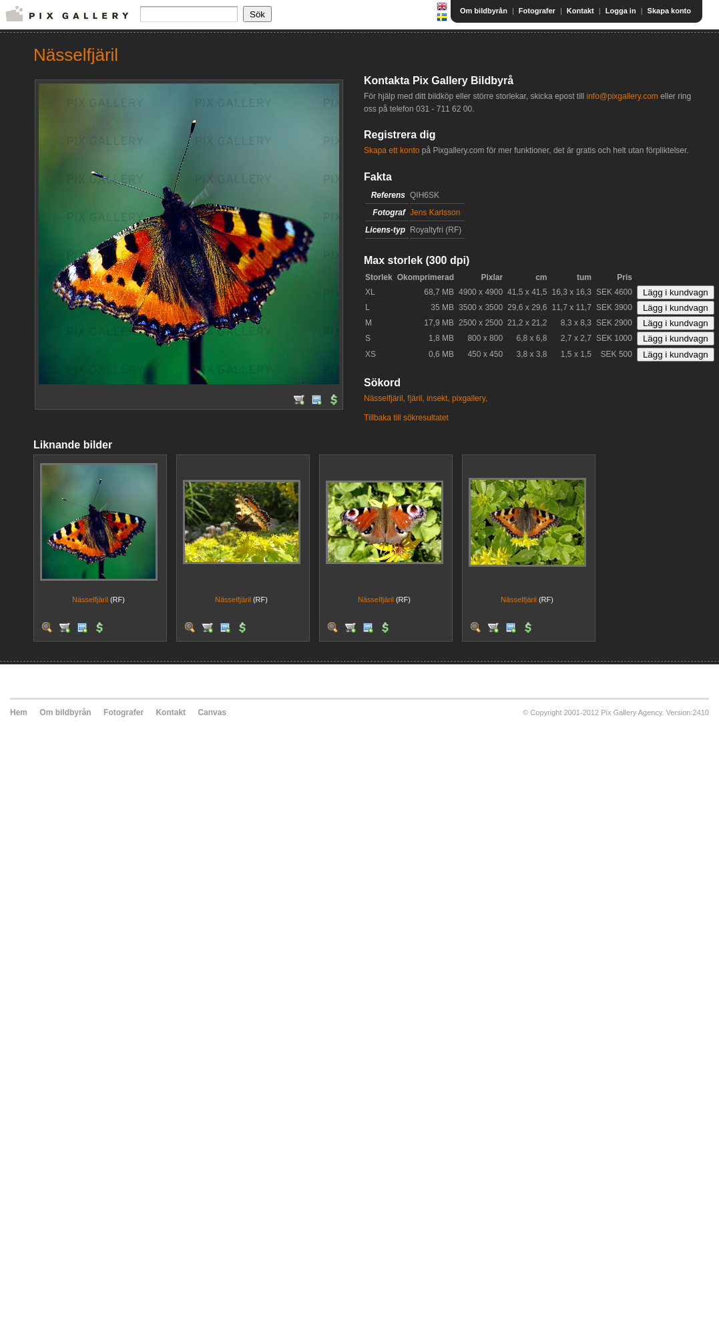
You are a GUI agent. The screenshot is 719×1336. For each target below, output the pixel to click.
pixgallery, (469, 398)
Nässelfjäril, (384, 398)
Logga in (621, 11)
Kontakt (580, 11)
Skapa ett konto (391, 150)
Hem (18, 712)
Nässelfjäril (90, 599)
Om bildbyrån (483, 11)
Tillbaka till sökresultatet (406, 417)
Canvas (212, 712)
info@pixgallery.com (622, 96)
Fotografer (537, 11)
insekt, (438, 398)
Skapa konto (669, 11)
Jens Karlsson (435, 212)
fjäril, (415, 398)
